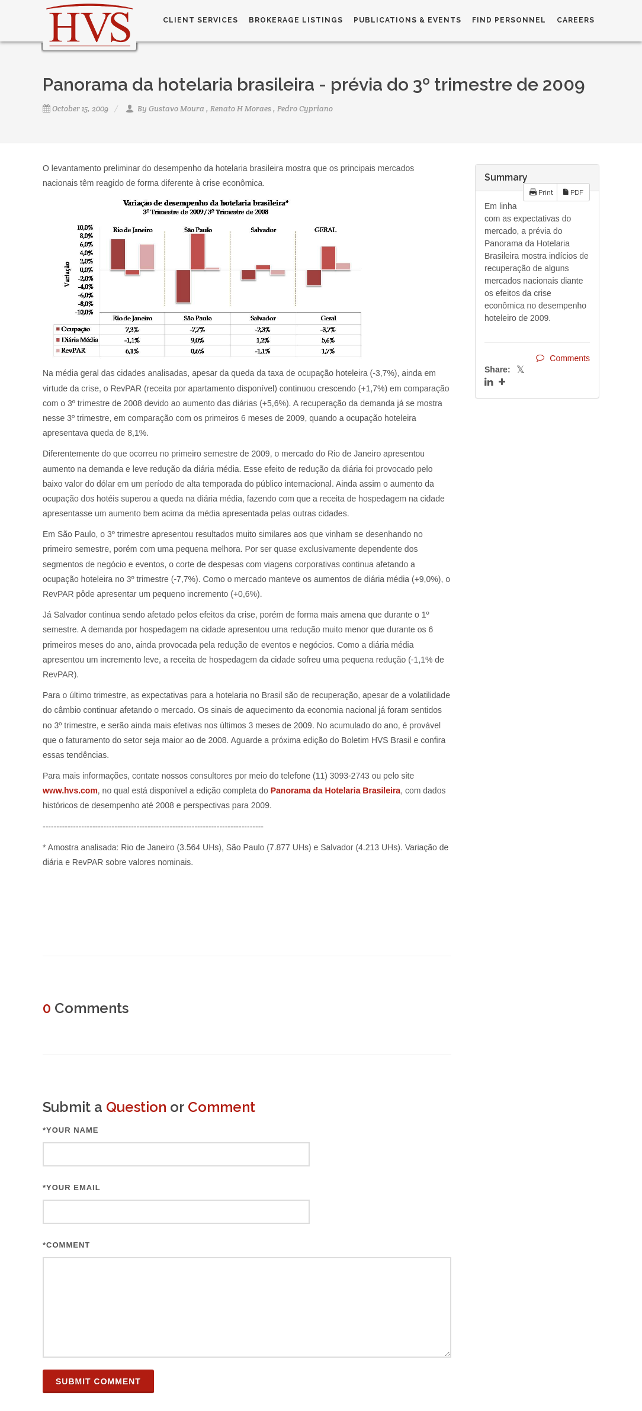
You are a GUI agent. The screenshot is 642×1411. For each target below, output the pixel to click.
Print (541, 192)
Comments (563, 358)
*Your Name (71, 1130)
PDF (573, 192)
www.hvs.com (70, 790)
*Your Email (72, 1187)
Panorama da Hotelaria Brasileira (335, 790)
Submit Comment (98, 1381)
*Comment (66, 1244)
